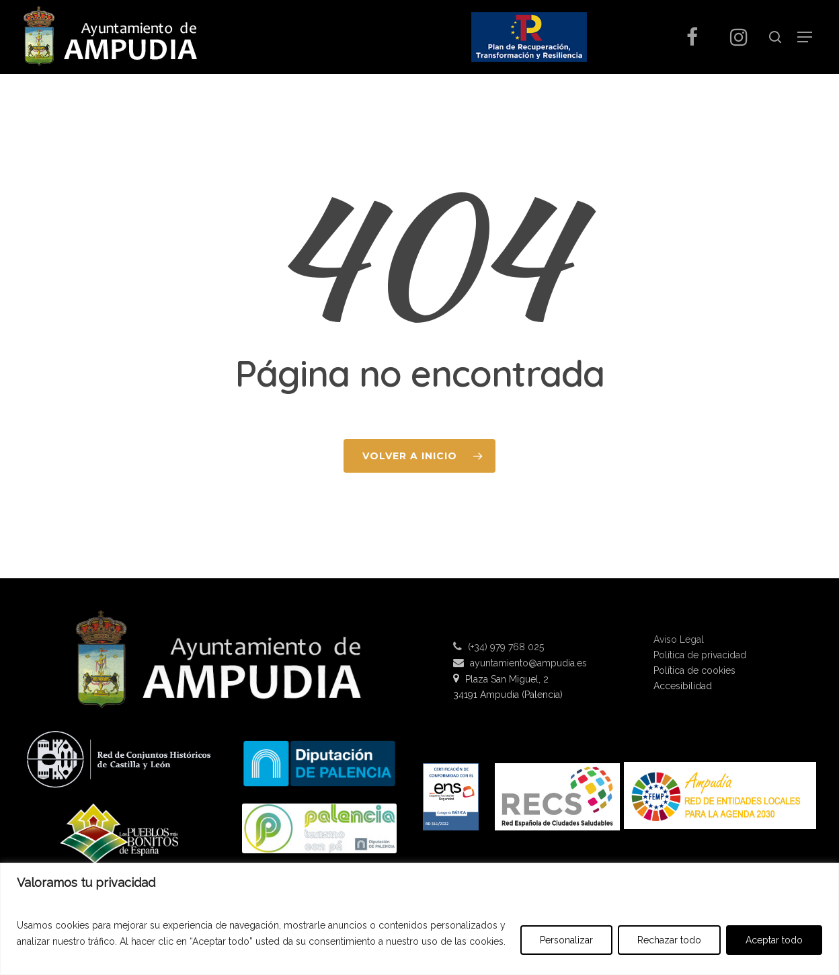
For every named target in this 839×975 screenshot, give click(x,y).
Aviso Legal (678, 640)
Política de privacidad (699, 655)
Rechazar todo (669, 940)
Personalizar (566, 940)
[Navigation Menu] (804, 37)
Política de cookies (694, 671)
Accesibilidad (682, 686)
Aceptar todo (774, 940)
